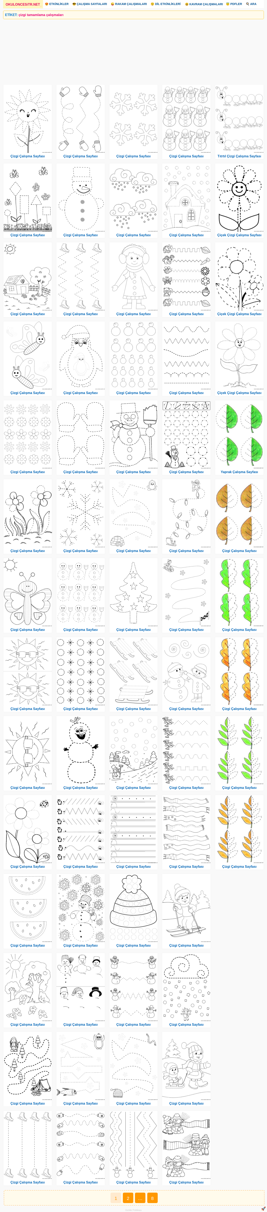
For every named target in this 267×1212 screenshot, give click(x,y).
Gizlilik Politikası (133, 1210)
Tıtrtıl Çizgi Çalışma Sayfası (239, 156)
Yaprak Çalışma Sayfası (239, 472)
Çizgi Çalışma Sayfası (27, 156)
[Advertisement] (128, 50)
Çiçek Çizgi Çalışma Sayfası (239, 235)
